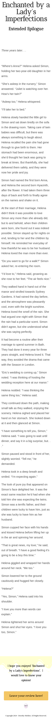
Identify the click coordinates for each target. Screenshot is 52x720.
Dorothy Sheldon (16, 5)
